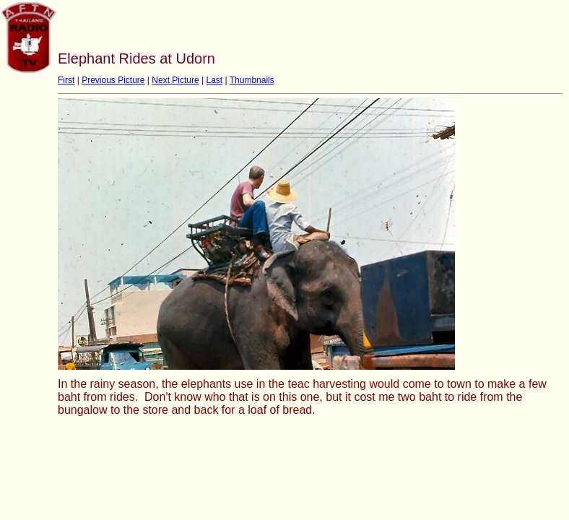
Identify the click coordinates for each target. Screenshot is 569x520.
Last (214, 80)
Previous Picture (113, 80)
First (66, 80)
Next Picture (175, 80)
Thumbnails (252, 80)
